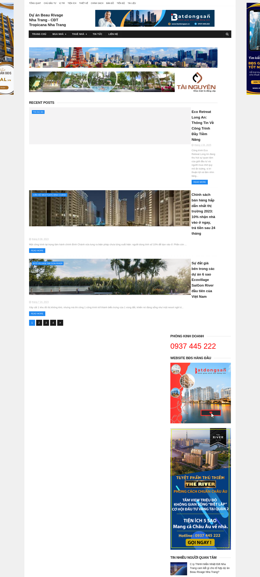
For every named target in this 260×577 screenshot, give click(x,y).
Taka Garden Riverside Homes (117, 543)
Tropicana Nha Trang (111, 558)
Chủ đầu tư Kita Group (44, 529)
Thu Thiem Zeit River (111, 547)
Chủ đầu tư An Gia (41, 514)
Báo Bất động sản (178, 510)
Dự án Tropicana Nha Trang (115, 551)
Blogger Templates (77, 572)
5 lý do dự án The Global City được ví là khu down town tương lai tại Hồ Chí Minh (210, 410)
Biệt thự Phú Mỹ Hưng (180, 543)
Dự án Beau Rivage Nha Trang (117, 554)
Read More (95, 129)
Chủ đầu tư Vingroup (43, 507)
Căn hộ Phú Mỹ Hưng (180, 540)
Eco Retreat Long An (43, 536)
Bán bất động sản (41, 496)
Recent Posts (41, 91)
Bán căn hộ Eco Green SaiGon (186, 529)
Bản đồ (110, 3)
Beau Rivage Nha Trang (113, 562)
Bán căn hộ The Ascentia (113, 532)
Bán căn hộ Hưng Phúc (112, 507)
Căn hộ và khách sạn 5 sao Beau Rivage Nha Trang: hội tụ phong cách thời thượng (209, 359)
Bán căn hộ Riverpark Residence (118, 514)
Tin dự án (38, 100)
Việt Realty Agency (179, 507)
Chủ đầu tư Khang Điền (44, 521)
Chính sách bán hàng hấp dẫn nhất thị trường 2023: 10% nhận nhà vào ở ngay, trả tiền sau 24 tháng (124, 147)
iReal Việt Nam (176, 503)
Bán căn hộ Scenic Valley (114, 525)
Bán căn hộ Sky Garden (113, 529)
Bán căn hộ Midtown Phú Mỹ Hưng (119, 499)
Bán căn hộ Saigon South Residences (121, 503)
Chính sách (97, 3)
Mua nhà (58, 34)
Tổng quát (35, 3)
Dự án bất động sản (42, 503)
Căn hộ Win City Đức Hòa (183, 518)
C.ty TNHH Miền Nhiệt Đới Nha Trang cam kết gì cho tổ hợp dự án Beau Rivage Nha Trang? (210, 279)
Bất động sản (175, 499)
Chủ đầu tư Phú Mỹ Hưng (45, 510)
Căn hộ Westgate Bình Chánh (49, 142)
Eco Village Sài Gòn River (46, 543)
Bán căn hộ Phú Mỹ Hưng (114, 496)
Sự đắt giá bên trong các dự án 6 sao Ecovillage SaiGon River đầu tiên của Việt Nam (123, 195)
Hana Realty (175, 496)
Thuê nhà (78, 34)
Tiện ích (72, 3)
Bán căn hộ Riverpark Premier (116, 510)
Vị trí (62, 3)
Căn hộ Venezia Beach (181, 525)
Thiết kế (83, 3)
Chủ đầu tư (50, 3)
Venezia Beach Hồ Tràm (182, 521)
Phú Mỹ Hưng (176, 536)
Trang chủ (39, 34)
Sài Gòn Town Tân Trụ (181, 532)
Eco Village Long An (42, 540)
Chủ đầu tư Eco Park (43, 532)
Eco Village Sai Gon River (47, 191)
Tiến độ (121, 3)
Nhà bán (173, 514)
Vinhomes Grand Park (43, 551)
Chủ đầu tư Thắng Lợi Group (47, 525)
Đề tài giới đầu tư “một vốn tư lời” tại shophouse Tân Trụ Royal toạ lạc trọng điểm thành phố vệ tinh (209, 342)
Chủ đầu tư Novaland (43, 518)
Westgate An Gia (109, 540)
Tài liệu (132, 3)
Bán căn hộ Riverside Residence (118, 521)
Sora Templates (52, 572)
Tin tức (97, 34)
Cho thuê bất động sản (44, 499)
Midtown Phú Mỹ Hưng (112, 536)
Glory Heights (39, 554)
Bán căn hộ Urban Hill (112, 518)
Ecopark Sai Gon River (44, 547)
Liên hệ (113, 34)
